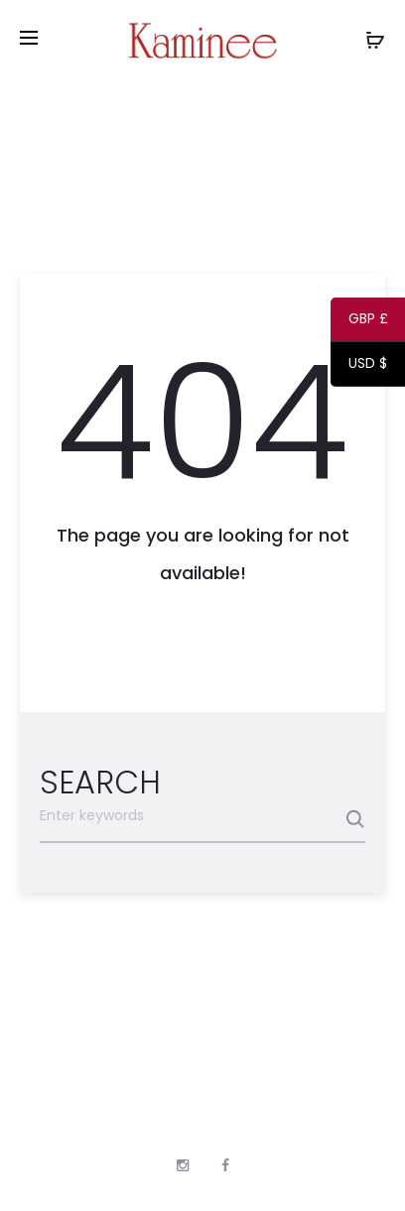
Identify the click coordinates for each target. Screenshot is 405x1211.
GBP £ (359, 322)
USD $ (359, 367)
